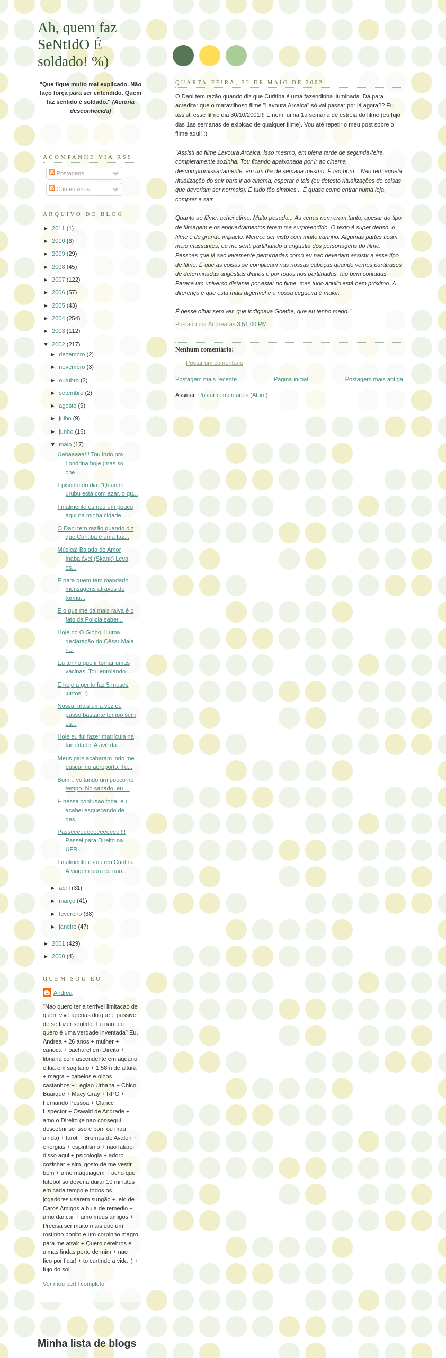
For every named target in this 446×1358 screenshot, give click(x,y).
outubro (70, 380)
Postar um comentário (214, 362)
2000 (59, 956)
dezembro (72, 354)
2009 (59, 253)
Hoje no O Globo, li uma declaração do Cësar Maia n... (96, 641)
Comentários (69, 189)
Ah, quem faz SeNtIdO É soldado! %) (77, 44)
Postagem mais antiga (374, 379)
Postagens (66, 173)
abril (65, 888)
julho (66, 418)
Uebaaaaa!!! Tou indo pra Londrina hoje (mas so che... (90, 463)
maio (66, 444)
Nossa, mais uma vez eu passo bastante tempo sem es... (97, 714)
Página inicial (291, 379)
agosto (68, 405)
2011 (59, 228)
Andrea (63, 993)
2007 (59, 279)
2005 (59, 305)
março (68, 900)
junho (67, 431)
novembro (72, 367)
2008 (59, 267)
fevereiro (71, 914)
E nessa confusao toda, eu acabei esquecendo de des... (92, 810)
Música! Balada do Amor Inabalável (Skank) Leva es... (93, 558)
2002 (59, 344)
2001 (59, 943)
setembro (72, 393)
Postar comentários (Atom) (232, 395)
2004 (59, 318)
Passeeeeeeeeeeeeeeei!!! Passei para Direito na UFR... (92, 840)
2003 (59, 331)
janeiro (68, 926)
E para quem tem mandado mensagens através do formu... (93, 589)
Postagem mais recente (206, 379)
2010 (59, 241)
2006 (59, 292)
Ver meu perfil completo (73, 1284)
